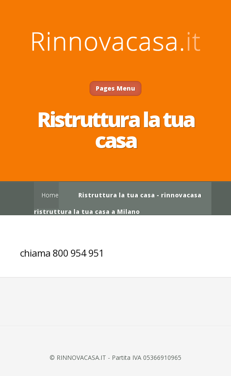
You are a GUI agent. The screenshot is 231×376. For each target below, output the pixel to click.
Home (50, 195)
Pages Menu (115, 88)
